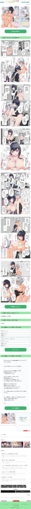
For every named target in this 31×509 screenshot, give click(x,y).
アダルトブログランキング (15, 504)
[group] (6, 444)
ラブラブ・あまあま (19, 337)
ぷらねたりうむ (6, 341)
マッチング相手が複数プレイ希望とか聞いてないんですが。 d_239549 (15, 465)
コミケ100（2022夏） (11, 338)
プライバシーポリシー (5, 504)
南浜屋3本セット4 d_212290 (7, 477)
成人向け (6, 338)
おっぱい (23, 337)
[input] (15, 436)
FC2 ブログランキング (25, 504)
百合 (26, 337)
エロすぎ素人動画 (15, 505)
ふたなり (5, 337)
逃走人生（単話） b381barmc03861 (8, 460)
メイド (8, 337)
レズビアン (11, 337)
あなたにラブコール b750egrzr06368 (8, 471)
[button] (29, 437)
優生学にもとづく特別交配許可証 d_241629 (10, 453)
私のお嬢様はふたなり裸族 (23, 417)
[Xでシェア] (8, 491)
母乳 (14, 337)
